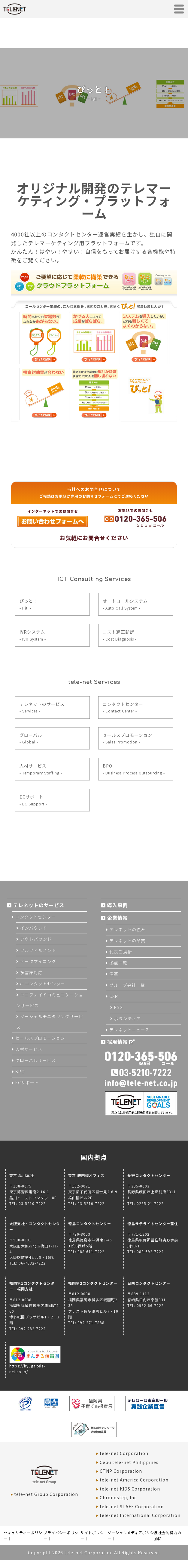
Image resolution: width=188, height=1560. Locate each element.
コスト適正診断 (120, 635)
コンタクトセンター (123, 707)
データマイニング (38, 961)
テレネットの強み (127, 929)
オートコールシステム (125, 604)
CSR (113, 996)
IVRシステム (33, 635)
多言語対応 (31, 972)
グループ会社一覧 (127, 985)
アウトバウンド (36, 939)
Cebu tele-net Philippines (129, 1462)
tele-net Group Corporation (46, 1494)
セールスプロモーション (127, 738)
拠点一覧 (118, 963)
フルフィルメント (38, 950)
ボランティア (127, 1018)
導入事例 (117, 905)
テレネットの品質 (127, 941)
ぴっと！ (29, 604)
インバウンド (33, 928)
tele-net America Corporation (134, 1480)
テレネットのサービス (42, 707)
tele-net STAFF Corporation (132, 1506)
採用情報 (121, 1041)
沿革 (113, 974)
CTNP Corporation (121, 1471)
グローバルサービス (35, 1060)
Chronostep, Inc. (119, 1497)
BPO (134, 769)
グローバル (31, 738)
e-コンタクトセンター (42, 984)
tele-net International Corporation (140, 1515)
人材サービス (41, 769)
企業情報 (117, 917)
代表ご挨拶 (120, 952)
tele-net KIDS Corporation (130, 1489)
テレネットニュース (129, 1030)
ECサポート (33, 800)
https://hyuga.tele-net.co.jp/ (35, 1366)
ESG (118, 1007)
